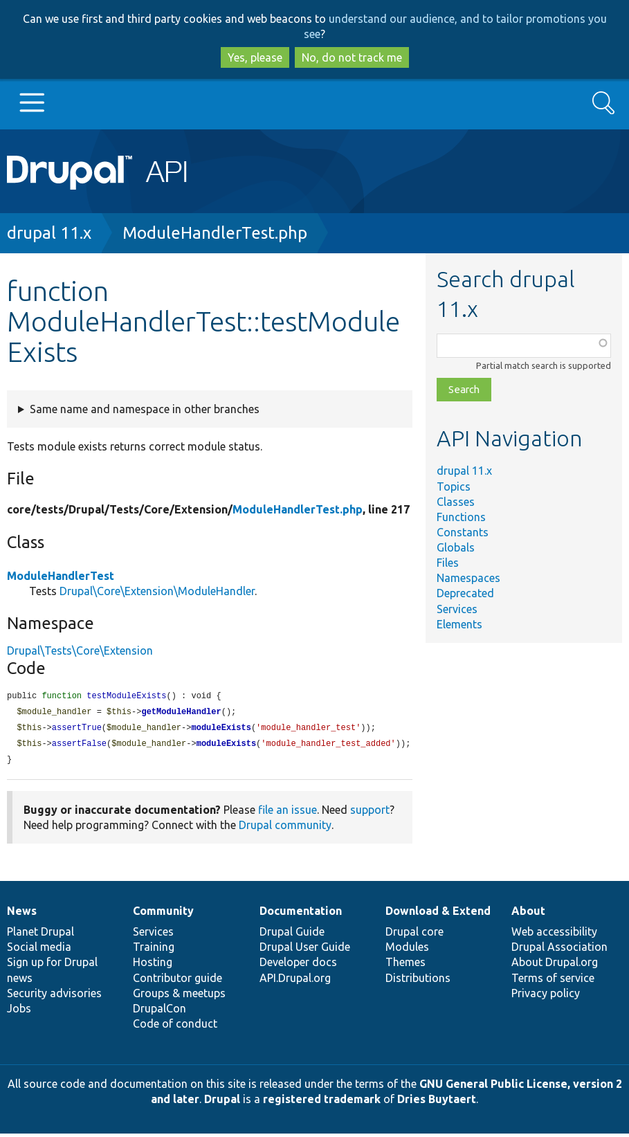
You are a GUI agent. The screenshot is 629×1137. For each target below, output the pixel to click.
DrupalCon (159, 1012)
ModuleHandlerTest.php (214, 233)
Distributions (417, 981)
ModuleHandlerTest (60, 576)
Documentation (300, 914)
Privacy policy (545, 996)
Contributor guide (177, 981)
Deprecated (465, 593)
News (22, 914)
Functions (461, 517)
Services (457, 609)
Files (448, 562)
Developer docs (298, 965)
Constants (463, 532)
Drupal (222, 1102)
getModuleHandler (181, 713)
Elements (459, 624)
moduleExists (220, 730)
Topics (454, 486)
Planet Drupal (40, 935)
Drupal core (414, 935)
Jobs (19, 1012)
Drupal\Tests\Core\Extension (80, 650)
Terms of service (552, 981)
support (370, 813)
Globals (456, 547)
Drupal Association (559, 950)
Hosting (152, 965)
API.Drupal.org (295, 981)
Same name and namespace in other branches (144, 409)
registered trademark (322, 1102)
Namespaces (468, 578)
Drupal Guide (292, 935)
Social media (39, 950)
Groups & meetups (179, 996)
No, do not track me (352, 57)
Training (153, 950)
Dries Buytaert (436, 1102)
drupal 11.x (49, 233)
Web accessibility (554, 935)
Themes (405, 965)
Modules (407, 950)
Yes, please (255, 57)
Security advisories (54, 996)
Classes (456, 501)
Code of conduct (175, 1027)
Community (163, 914)
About (528, 914)
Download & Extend (438, 914)
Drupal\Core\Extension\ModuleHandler (157, 591)
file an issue (287, 813)
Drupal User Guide (304, 950)
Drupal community (285, 828)
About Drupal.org (554, 965)
